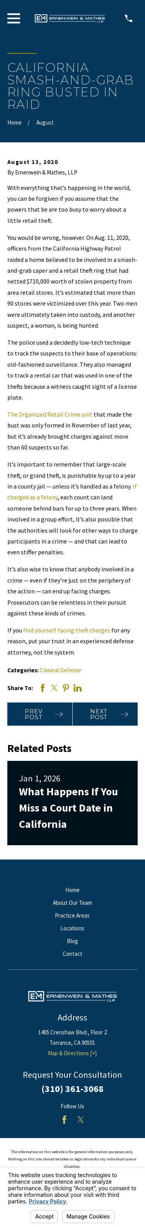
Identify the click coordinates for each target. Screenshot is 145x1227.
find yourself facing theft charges (66, 630)
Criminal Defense (60, 670)
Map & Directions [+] (72, 1053)
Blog (72, 941)
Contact (72, 953)
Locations (72, 928)
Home (72, 890)
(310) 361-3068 (72, 1089)
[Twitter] (81, 1120)
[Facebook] (64, 1120)
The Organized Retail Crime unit (49, 414)
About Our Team (72, 902)
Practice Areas (72, 915)
